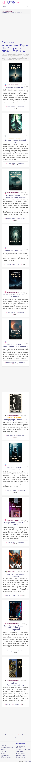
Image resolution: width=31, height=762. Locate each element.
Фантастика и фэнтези (20, 746)
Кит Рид (8, 704)
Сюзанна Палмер (11, 218)
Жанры (3, 749)
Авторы (3, 753)
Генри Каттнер (11, 106)
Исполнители (5, 755)
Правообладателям (7, 747)
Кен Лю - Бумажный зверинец (15, 575)
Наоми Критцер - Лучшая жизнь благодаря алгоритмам (14, 628)
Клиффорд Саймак (11, 362)
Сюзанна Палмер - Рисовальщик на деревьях (15, 196)
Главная (3, 745)
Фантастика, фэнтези (12, 85)
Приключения (20, 755)
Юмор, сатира (20, 757)
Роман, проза (10, 571)
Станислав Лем (11, 312)
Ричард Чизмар (11, 163)
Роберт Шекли (11, 542)
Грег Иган (8, 264)
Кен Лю (8, 595)
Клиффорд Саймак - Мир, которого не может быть (15, 345)
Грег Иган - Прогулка (13, 250)
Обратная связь (6, 757)
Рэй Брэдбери (11, 435)
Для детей (19, 751)
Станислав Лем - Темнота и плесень (13, 296)
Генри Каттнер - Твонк (14, 87)
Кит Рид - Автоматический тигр (15, 684)
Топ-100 (3, 751)
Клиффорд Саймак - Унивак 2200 (14, 468)
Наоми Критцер (11, 651)
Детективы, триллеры (23, 749)
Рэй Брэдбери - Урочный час (15, 420)
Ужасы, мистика (10, 136)
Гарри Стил (21, 106)
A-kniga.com (28, 761)
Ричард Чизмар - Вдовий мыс (15, 141)
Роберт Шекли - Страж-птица (13, 523)
